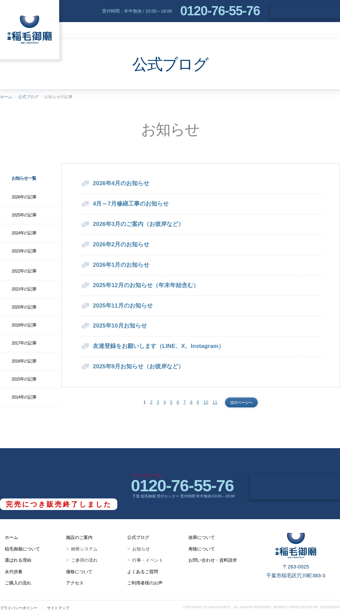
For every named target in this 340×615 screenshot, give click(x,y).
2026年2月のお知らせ (121, 244)
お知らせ (141, 548)
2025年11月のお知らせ (123, 305)
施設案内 (216, 30)
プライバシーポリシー (18, 608)
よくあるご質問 (317, 30)
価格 (247, 30)
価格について (79, 571)
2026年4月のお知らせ (121, 183)
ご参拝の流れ (84, 560)
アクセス (277, 30)
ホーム (6, 96)
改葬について (201, 537)
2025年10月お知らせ (120, 325)
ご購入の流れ (18, 582)
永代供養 (180, 30)
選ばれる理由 (140, 30)
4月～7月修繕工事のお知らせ (131, 203)
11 (215, 402)
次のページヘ (241, 402)
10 (205, 402)
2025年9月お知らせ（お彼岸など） (138, 366)
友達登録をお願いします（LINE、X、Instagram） (158, 346)
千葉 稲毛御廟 (29, 29)
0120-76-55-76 (220, 10)
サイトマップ (58, 608)
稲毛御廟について (88, 30)
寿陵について (201, 548)
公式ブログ (28, 96)
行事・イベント (147, 560)
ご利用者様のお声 (145, 582)
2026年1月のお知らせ (121, 265)
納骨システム (84, 548)
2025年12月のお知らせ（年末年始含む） (146, 285)
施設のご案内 (79, 537)
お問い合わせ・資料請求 (305, 11)
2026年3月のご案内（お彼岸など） (138, 224)
